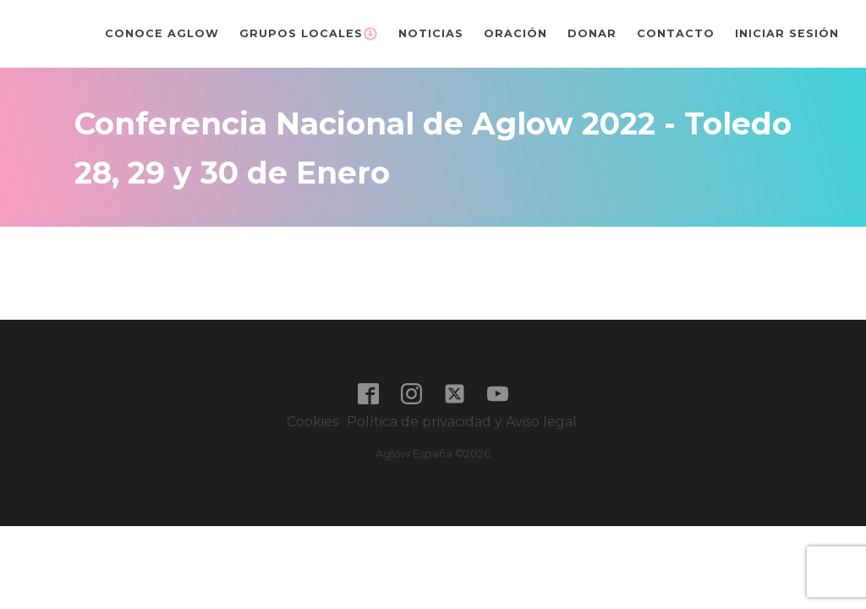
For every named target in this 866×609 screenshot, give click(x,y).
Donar (592, 33)
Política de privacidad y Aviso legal (463, 422)
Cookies (312, 422)
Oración (515, 33)
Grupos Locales (308, 33)
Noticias (430, 33)
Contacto (676, 33)
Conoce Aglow (162, 33)
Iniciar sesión (787, 33)
